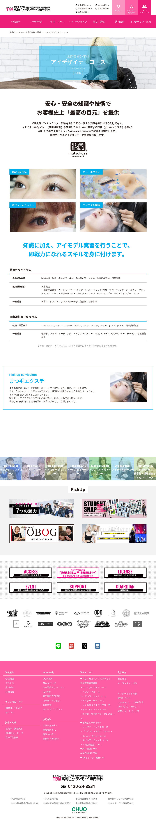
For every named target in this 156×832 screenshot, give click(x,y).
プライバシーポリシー (128, 707)
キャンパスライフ (78, 21)
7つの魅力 (48, 678)
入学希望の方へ (84, 5)
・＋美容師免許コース (91, 744)
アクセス (118, 10)
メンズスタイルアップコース (100, 466)
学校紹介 (15, 21)
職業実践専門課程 (51, 696)
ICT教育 (47, 692)
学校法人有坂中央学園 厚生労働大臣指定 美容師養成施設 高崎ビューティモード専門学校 (28, 9)
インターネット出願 (140, 21)
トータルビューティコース (78, 466)
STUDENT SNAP (13, 708)
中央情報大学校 (18, 799)
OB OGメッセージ (14, 733)
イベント (9, 712)
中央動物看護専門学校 (86, 803)
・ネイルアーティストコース (94, 740)
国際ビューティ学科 (92, 722)
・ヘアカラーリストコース (93, 696)
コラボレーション (51, 700)
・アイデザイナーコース (92, 700)
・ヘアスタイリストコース (93, 687)
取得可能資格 (11, 737)
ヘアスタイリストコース (11, 466)
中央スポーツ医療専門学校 (121, 803)
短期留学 (47, 705)
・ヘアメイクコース (90, 692)
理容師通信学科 (89, 749)
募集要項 (122, 678)
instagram (97, 646)
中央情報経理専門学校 (86, 799)
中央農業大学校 (50, 799)
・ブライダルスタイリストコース (96, 731)
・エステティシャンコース (93, 736)
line (58, 646)
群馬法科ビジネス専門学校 (121, 799)
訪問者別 (119, 21)
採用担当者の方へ (85, 8)
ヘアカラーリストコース (56, 466)
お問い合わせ (103, 8)
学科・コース (57, 21)
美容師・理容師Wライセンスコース (145, 468)
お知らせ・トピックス (128, 711)
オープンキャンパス (144, 11)
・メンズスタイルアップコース (95, 705)
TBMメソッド (49, 683)
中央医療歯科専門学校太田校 (24, 803)
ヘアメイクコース (33, 464)
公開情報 (9, 692)
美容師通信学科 (89, 753)
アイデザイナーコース (122, 466)
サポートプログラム (52, 709)
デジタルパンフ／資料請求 (131, 702)
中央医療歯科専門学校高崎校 (57, 803)
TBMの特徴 (36, 21)
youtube (71, 646)
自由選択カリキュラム (53, 687)
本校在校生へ (103, 5)
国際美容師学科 (89, 683)
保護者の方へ (83, 12)
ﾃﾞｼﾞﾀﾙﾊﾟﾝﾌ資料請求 (131, 11)
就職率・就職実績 (14, 728)
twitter (84, 646)
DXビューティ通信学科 (93, 758)
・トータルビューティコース (94, 709)
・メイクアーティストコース (94, 727)
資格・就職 (99, 21)
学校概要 (9, 678)
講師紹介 (9, 687)
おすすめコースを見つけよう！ (97, 678)
